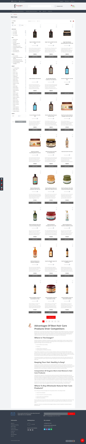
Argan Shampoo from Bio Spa (35, 78)
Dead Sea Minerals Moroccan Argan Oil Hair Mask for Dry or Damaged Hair (51, 189)
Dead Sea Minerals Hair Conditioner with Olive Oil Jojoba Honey (35, 189)
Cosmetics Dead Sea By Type (32, 11)
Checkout (73, 6)
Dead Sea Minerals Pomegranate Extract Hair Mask (51, 225)
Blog (40, 11)
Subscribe (71, 413)
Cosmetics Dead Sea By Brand (18, 11)
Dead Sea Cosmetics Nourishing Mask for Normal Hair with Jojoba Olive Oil (35, 152)
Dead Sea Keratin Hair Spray (67, 151)
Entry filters (20, 121)
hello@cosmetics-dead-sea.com (50, 425)
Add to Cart (34, 56)
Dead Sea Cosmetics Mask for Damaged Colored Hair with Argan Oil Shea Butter (67, 116)
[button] (22, 1)
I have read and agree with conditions (52, 415)
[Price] (16, 25)
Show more (51, 317)
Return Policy (13, 426)
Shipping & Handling (15, 424)
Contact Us (50, 11)
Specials (12, 436)
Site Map (12, 432)
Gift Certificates (14, 434)
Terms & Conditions (14, 429)
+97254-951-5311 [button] (48, 423)
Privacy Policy (50, 415)
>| (58, 321)
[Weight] (15, 116)
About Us (44, 11)
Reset (13, 121)
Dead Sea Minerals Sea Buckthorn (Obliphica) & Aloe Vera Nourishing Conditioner (67, 225)
